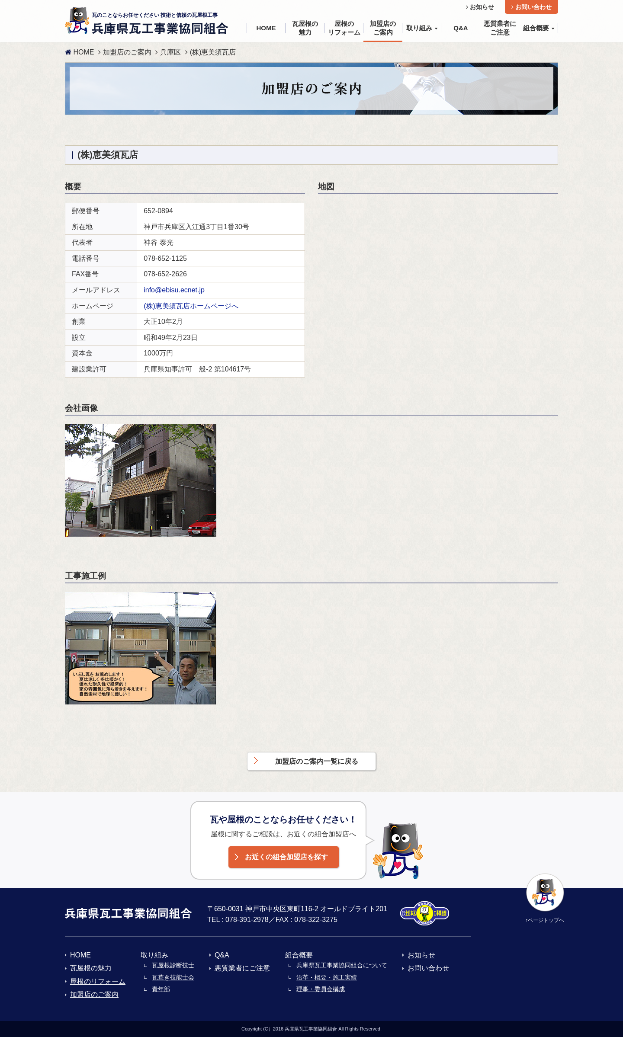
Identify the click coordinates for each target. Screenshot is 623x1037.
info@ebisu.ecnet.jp (174, 290)
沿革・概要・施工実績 (326, 977)
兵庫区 (170, 52)
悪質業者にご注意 (242, 968)
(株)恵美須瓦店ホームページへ (191, 306)
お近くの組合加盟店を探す (286, 857)
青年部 (161, 989)
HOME (79, 52)
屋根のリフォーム (97, 981)
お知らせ (480, 6)
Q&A (222, 955)
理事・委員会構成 (320, 989)
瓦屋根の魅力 (91, 968)
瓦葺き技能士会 (173, 977)
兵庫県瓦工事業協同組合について (341, 965)
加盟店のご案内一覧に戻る (316, 761)
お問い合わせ (531, 6)
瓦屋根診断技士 (173, 965)
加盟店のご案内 (127, 52)
